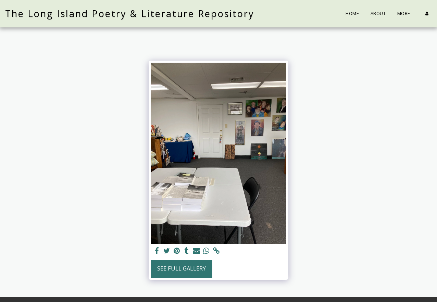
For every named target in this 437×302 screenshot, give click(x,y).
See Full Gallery (181, 268)
